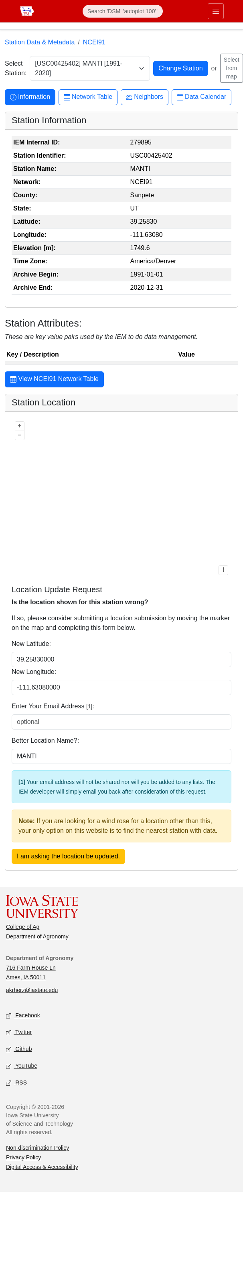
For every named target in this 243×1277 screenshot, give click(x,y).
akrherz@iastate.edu (32, 990)
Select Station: (15, 68)
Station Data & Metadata (40, 42)
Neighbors (144, 97)
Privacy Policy (23, 1157)
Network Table (88, 97)
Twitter (19, 1032)
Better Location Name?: (45, 740)
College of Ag (22, 927)
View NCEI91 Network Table (54, 380)
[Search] (123, 11)
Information (30, 97)
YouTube (21, 1066)
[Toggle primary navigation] (216, 11)
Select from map (231, 68)
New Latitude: (31, 643)
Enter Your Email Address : (53, 706)
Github (19, 1049)
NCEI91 (94, 42)
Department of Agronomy (37, 936)
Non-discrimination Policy (37, 1148)
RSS (16, 1083)
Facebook (23, 1016)
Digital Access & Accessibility (42, 1167)
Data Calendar (201, 97)
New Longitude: (34, 671)
